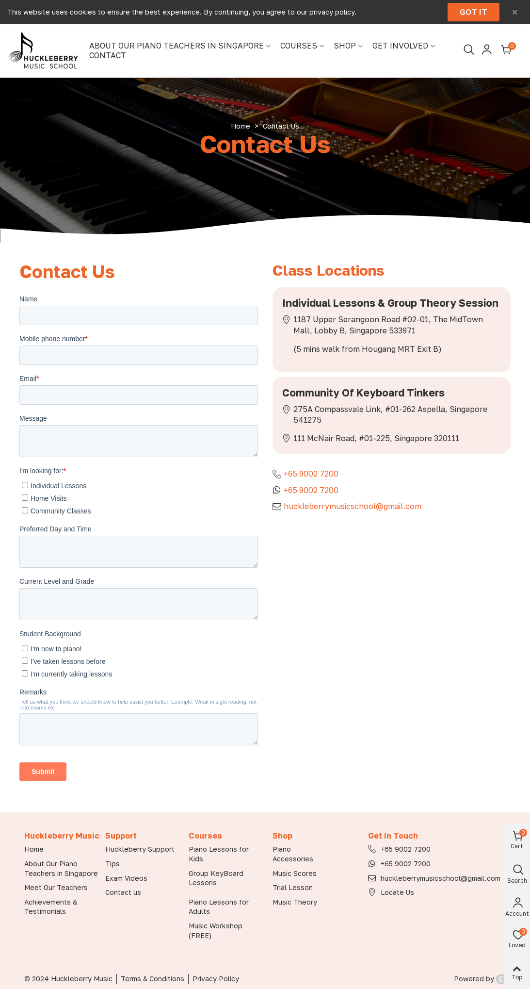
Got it (473, 12)
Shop (345, 45)
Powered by (480, 978)
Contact (107, 55)
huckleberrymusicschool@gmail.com (352, 506)
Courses (298, 45)
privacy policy (331, 12)
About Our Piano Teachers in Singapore (176, 45)
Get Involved (400, 45)
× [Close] (515, 12)
